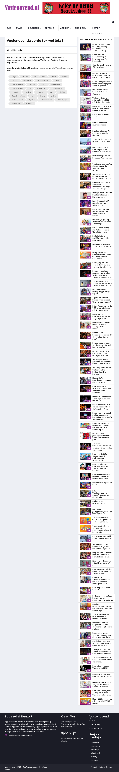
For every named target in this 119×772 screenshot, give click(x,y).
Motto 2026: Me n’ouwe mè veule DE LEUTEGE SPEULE (102, 701)
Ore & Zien (80, 28)
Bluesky (94, 756)
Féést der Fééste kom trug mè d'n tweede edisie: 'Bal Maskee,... (101, 684)
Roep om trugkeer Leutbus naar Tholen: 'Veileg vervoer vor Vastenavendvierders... (102, 274)
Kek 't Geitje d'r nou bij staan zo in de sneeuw (101, 537)
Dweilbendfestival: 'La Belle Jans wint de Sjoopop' (101, 133)
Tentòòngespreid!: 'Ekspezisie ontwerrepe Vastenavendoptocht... (102, 283)
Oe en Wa (97, 34)
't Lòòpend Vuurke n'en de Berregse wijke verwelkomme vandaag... (102, 167)
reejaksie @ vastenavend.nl (20, 735)
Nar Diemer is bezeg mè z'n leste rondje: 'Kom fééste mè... (100, 230)
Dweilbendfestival (17, 84)
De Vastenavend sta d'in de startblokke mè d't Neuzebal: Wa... (101, 407)
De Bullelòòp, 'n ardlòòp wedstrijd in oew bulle (100, 238)
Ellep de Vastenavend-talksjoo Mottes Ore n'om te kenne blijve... (102, 555)
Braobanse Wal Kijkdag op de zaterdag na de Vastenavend (102, 571)
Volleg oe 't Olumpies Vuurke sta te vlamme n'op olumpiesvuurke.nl (102, 651)
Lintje (14, 77)
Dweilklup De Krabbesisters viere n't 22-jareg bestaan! (101, 316)
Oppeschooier (41, 88)
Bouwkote (25, 77)
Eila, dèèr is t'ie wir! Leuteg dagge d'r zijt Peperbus (101, 291)
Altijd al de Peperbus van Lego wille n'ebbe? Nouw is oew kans (101, 643)
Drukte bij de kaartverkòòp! (98, 502)
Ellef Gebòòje (55, 84)
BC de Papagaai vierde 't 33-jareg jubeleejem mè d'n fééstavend (102, 308)
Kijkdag (42, 96)
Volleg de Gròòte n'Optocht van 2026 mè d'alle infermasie (101, 100)
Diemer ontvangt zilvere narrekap (99, 124)
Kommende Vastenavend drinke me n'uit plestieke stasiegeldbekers (100, 580)
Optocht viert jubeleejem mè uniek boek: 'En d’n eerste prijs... (101, 436)
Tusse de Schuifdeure (18, 96)
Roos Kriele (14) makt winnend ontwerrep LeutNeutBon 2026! (101, 476)
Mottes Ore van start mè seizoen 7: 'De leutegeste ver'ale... (101, 353)
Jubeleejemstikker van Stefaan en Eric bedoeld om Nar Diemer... (101, 371)
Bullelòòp (62, 92)
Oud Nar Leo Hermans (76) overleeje (101, 66)
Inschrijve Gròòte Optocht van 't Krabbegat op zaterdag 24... (99, 457)
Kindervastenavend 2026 (100, 115)
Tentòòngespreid (17, 100)
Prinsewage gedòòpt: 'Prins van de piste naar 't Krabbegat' (102, 221)
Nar (35, 77)
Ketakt (96, 28)
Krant (32, 96)
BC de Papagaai (63, 100)
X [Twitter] (95, 753)
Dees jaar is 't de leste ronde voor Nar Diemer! (102, 675)
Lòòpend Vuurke (17, 88)
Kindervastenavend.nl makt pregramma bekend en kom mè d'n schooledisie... (102, 416)
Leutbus (53, 96)
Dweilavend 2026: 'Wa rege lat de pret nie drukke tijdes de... (101, 108)
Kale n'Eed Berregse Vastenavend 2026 (100, 667)
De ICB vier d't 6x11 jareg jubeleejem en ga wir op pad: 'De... (102, 511)
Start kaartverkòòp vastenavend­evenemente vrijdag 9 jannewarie (101, 529)
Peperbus (32, 84)
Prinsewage (40, 92)
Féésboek (95, 743)
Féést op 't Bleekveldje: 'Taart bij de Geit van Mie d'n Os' (102, 398)
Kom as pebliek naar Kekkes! (101, 589)
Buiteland (28, 92)
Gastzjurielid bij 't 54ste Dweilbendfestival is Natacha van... (102, 195)
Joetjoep (95, 749)
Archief (64, 28)
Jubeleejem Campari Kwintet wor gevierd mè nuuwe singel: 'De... (101, 546)
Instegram (95, 746)
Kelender (33, 28)
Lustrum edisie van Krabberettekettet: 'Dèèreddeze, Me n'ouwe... (100, 467)
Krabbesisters (16, 104)
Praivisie (94, 767)
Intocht (43, 84)
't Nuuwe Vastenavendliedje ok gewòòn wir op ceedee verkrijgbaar (102, 447)
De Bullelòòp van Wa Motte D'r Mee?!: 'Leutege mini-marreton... (101, 325)
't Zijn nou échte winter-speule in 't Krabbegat (102, 140)
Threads (94, 760)
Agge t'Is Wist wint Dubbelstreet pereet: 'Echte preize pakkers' (101, 300)
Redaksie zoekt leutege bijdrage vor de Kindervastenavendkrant (102, 598)
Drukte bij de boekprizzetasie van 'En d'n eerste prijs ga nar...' (102, 336)
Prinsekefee (15, 92)
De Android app (97, 728)
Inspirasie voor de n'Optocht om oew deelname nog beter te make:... (102, 626)
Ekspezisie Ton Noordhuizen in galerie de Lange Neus (101, 380)
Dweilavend (27, 81)
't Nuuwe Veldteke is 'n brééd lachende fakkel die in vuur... (102, 660)
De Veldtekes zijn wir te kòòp (102, 484)
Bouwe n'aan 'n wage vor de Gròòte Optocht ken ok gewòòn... (102, 345)
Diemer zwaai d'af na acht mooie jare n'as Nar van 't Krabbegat (101, 75)
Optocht (49, 28)
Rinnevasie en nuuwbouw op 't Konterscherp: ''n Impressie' (99, 58)
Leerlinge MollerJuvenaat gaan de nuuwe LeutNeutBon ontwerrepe (102, 607)
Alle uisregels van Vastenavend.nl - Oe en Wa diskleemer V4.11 (73, 724)
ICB (30, 88)
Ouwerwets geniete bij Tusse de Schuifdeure (101, 245)
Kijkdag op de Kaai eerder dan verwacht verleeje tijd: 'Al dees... (101, 265)
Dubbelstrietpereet (46, 100)
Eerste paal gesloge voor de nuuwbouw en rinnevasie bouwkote (101, 635)
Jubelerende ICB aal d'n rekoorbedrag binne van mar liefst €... (102, 176)
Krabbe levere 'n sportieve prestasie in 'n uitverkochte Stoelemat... (101, 389)
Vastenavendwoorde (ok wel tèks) (37, 40)
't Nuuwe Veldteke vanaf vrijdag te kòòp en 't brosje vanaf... (101, 520)
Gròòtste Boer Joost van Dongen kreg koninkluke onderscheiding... (101, 47)
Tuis (9, 28)
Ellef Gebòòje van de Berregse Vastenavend (102, 157)
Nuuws (18, 28)
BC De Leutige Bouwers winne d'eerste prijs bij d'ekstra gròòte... (102, 83)
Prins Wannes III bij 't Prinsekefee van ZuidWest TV (100, 203)
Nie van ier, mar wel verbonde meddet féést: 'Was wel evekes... (100, 212)
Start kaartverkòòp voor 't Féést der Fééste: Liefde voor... (100, 616)
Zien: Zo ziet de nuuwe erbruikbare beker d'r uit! (101, 563)
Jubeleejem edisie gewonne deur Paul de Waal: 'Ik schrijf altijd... (101, 361)
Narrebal (57, 81)
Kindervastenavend (43, 81)
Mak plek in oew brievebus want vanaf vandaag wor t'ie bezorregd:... (101, 255)
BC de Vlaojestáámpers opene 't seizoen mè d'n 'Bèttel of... (100, 494)
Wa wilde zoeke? (15, 50)
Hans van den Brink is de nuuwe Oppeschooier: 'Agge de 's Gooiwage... (101, 185)
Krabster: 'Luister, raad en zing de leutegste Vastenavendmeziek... (101, 693)
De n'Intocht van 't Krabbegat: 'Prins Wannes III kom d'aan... (102, 149)
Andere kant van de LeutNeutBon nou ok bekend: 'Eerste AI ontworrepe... (100, 426)
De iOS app (95, 725)
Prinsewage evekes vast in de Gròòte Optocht (100, 92)
